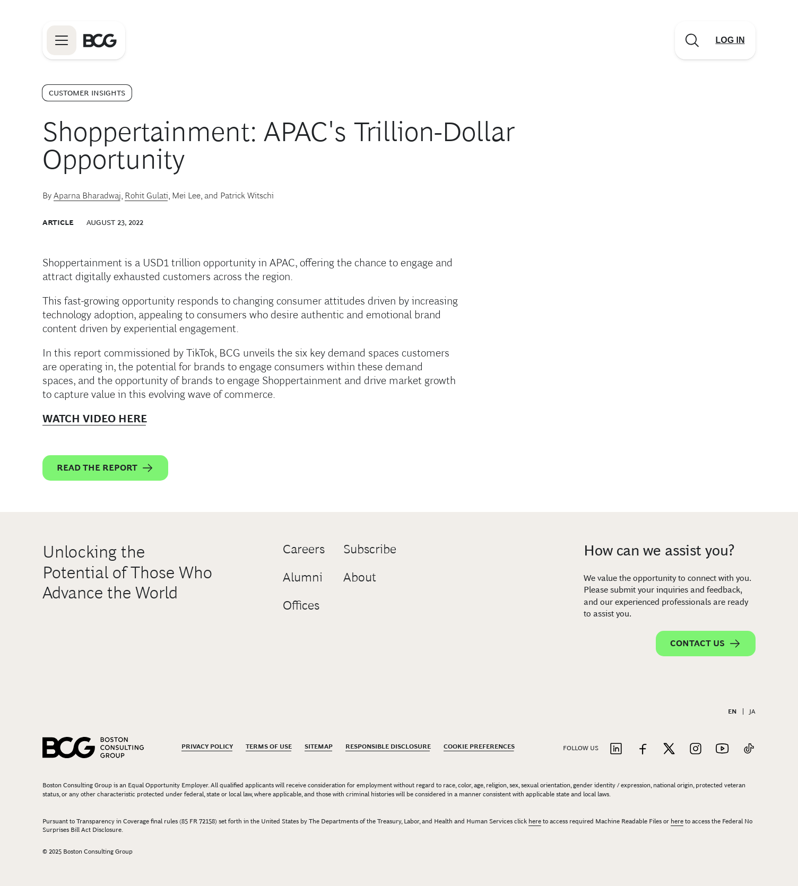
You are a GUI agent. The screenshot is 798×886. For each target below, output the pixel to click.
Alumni (303, 577)
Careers (304, 549)
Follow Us (580, 748)
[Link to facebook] (642, 749)
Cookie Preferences (479, 746)
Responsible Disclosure (388, 746)
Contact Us (705, 643)
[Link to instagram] (695, 749)
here (534, 821)
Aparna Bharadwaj (87, 195)
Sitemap (319, 746)
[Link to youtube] (722, 749)
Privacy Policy (207, 746)
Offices (301, 605)
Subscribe (369, 549)
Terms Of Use (269, 746)
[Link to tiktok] (749, 749)
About (359, 577)
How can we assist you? (659, 550)
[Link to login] (730, 40)
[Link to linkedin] (616, 749)
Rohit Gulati (146, 195)
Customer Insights (87, 93)
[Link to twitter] (669, 749)
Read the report (105, 468)
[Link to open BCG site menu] (61, 40)
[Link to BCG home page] (100, 40)
